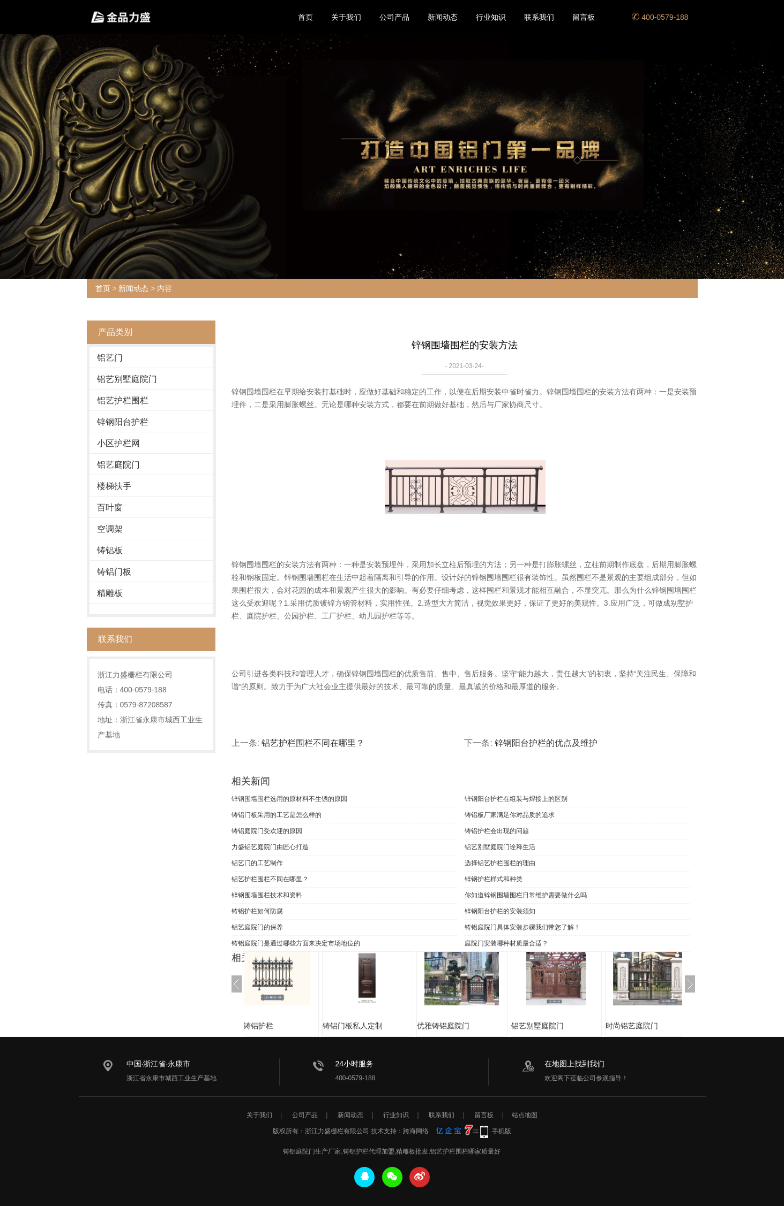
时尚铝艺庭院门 (658, 1025)
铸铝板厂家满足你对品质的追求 (510, 815)
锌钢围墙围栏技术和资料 (267, 895)
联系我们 (539, 17)
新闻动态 (443, 17)
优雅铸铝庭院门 (470, 1025)
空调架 (110, 528)
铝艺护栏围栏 (122, 400)
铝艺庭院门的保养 (257, 927)
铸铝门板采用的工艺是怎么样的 (277, 815)
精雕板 (110, 593)
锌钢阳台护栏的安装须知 (500, 911)
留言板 (583, 17)
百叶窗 (110, 507)
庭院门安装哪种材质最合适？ (506, 943)
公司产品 (394, 17)
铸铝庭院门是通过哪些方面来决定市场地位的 (296, 943)
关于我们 (346, 17)
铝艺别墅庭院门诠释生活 (500, 847)
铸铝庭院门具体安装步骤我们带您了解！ (522, 927)
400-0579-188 (660, 17)
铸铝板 (110, 550)
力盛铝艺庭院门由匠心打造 (270, 847)
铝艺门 (110, 357)
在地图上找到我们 (574, 1063)
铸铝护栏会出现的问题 (497, 831)
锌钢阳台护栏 (122, 421)
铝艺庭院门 (118, 464)
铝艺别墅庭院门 (127, 379)
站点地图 (524, 1115)
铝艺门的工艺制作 (257, 863)
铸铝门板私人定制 (379, 1025)
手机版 (501, 1131)
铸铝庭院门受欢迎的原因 (267, 831)
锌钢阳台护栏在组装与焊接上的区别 (516, 799)
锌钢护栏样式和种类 (493, 879)
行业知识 (491, 17)
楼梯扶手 (114, 486)
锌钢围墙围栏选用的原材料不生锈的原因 (289, 799)
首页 (305, 17)
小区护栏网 (118, 443)
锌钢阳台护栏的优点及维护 (546, 742)
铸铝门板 (114, 571)
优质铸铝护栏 (277, 1025)
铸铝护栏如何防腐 (257, 911)
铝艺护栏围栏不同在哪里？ (313, 742)
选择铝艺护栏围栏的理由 (500, 863)
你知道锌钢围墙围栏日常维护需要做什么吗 (526, 895)
